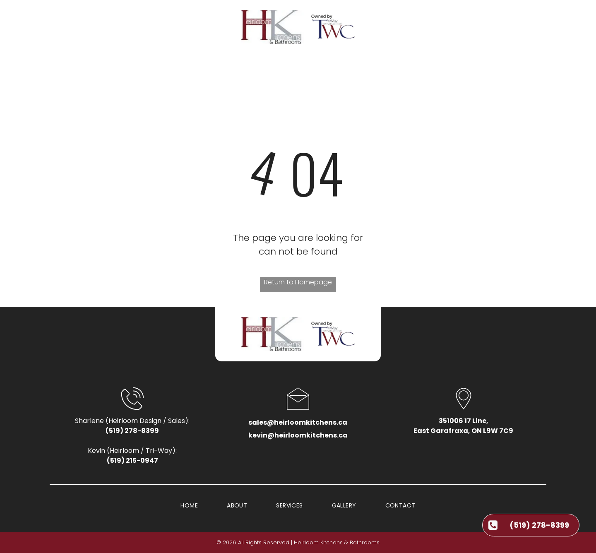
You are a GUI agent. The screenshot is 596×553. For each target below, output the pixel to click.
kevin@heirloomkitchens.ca (298, 435)
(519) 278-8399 (132, 430)
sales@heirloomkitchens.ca (297, 422)
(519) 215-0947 (132, 460)
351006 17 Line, (463, 421)
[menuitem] (185, 71)
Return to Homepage (298, 282)
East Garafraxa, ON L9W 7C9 (463, 430)
